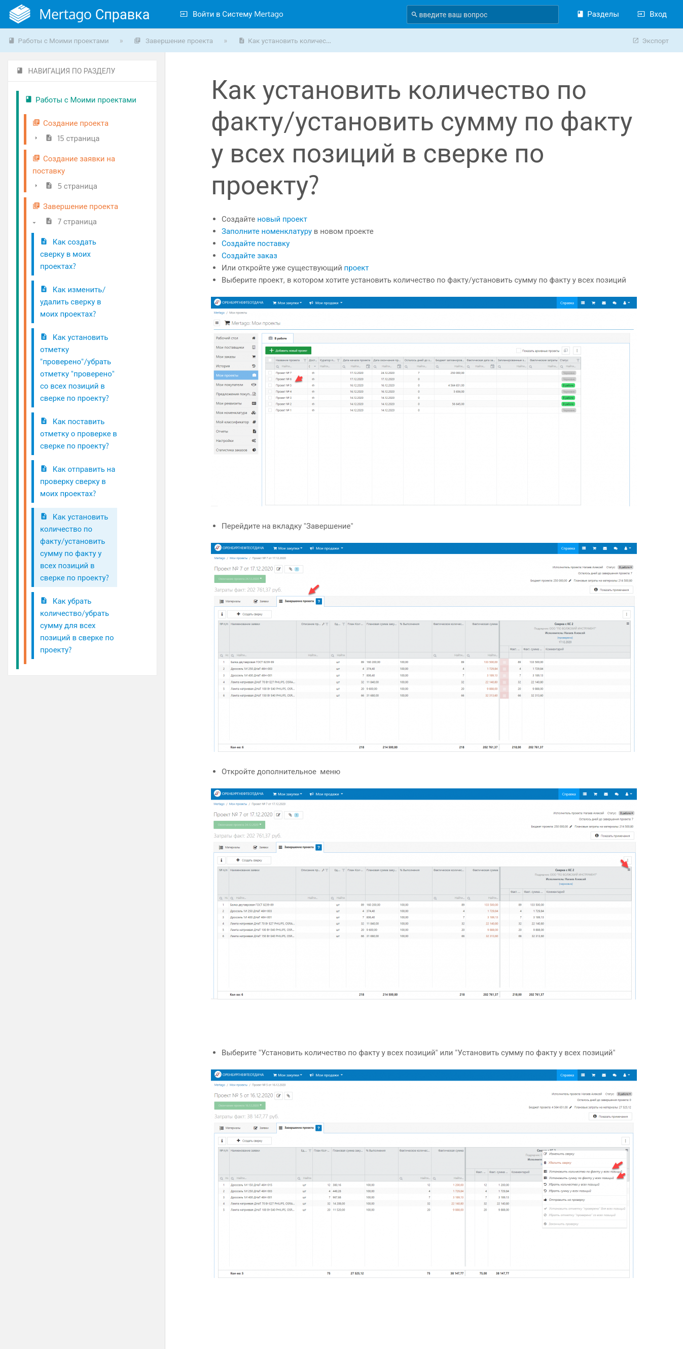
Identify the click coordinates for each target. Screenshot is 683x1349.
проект (356, 267)
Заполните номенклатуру (267, 231)
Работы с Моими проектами (58, 40)
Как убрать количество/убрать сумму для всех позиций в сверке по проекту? (77, 625)
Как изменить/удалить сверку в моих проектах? (72, 302)
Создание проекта (70, 123)
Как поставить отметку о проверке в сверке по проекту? (78, 434)
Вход (652, 14)
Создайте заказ (249, 255)
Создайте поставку (256, 243)
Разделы (598, 14)
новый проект (282, 219)
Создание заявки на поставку (73, 165)
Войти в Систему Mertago (231, 14)
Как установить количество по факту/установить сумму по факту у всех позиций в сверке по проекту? (74, 547)
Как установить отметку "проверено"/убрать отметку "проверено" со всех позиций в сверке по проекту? (77, 367)
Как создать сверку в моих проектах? (68, 254)
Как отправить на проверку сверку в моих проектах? (77, 481)
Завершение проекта (173, 40)
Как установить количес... (284, 40)
